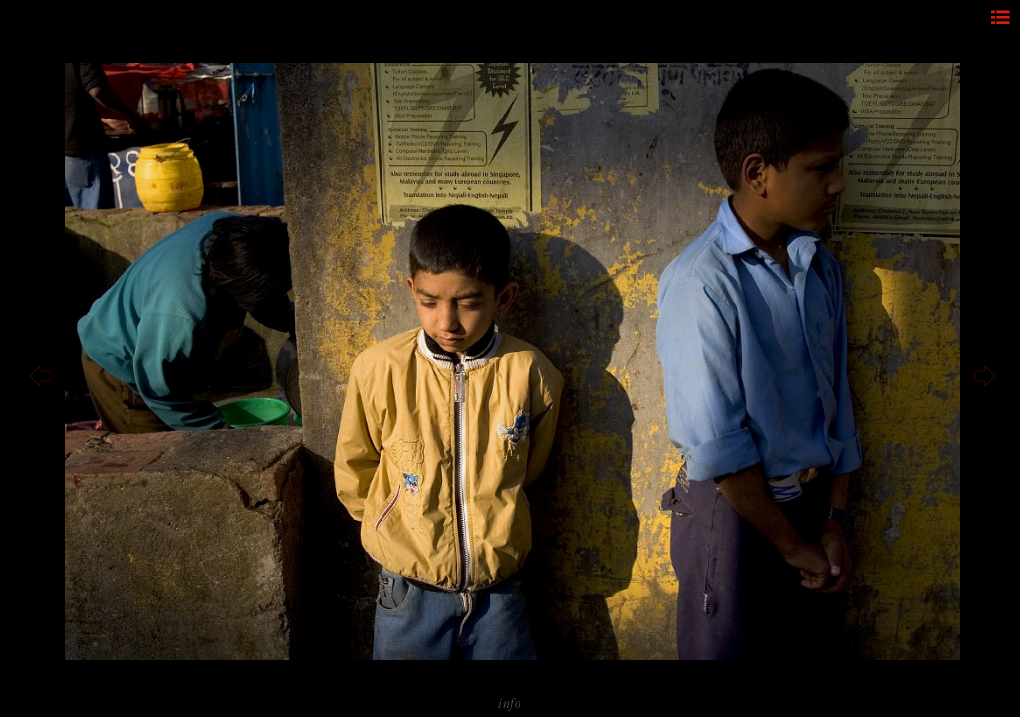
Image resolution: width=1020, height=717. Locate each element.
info (510, 703)
